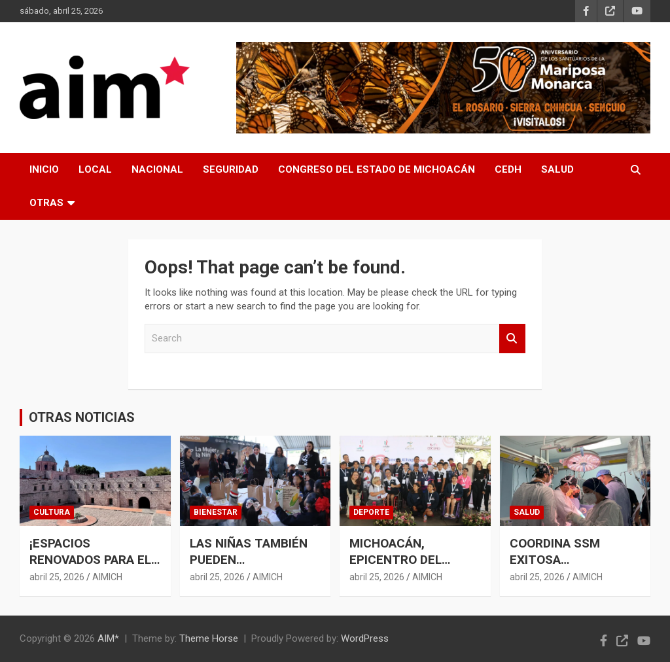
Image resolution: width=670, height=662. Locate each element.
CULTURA (51, 512)
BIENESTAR (216, 512)
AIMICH (107, 577)
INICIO (44, 169)
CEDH (508, 169)
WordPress (365, 638)
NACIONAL (157, 169)
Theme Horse (208, 638)
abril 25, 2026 (56, 577)
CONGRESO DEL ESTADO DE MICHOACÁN (376, 169)
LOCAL (95, 169)
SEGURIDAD (230, 169)
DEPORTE (371, 512)
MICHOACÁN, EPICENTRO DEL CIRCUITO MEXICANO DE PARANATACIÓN (410, 567)
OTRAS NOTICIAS (82, 417)
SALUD (557, 169)
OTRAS (46, 203)
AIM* (108, 638)
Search (512, 338)
